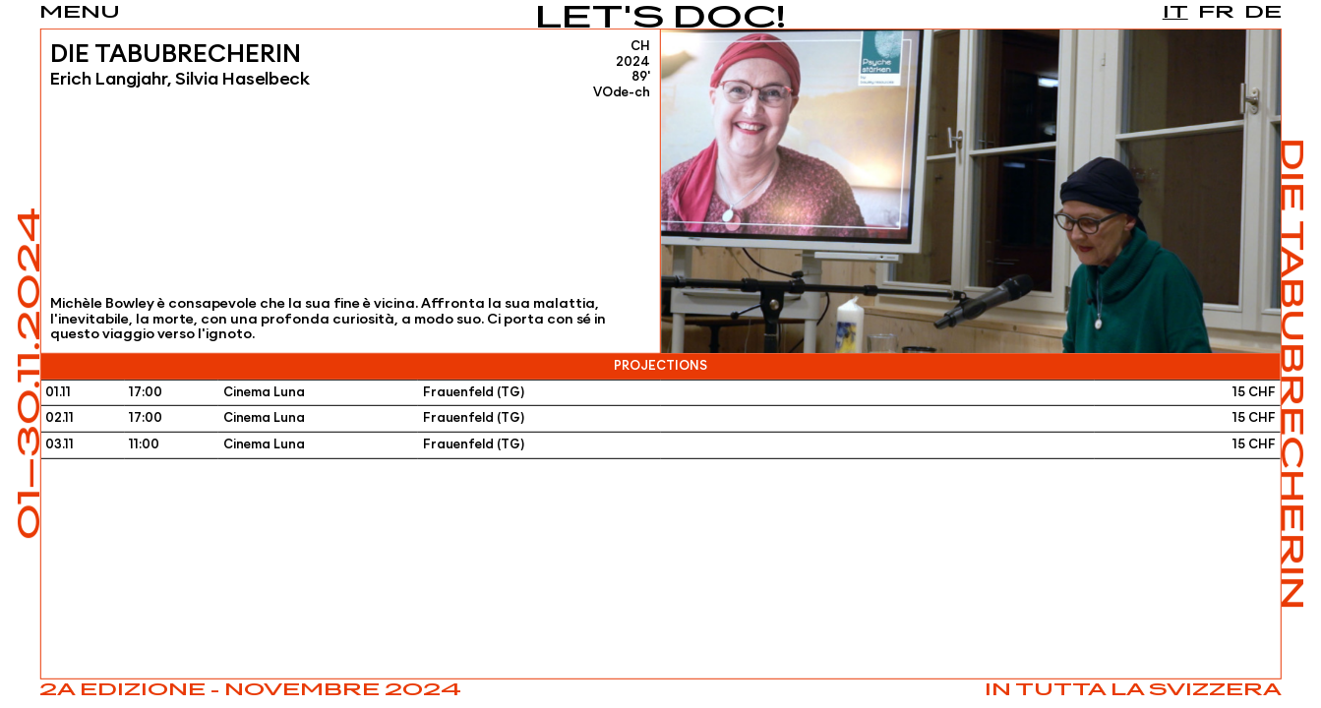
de (1263, 13)
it (1175, 13)
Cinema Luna (264, 392)
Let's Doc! (660, 19)
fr (1216, 13)
